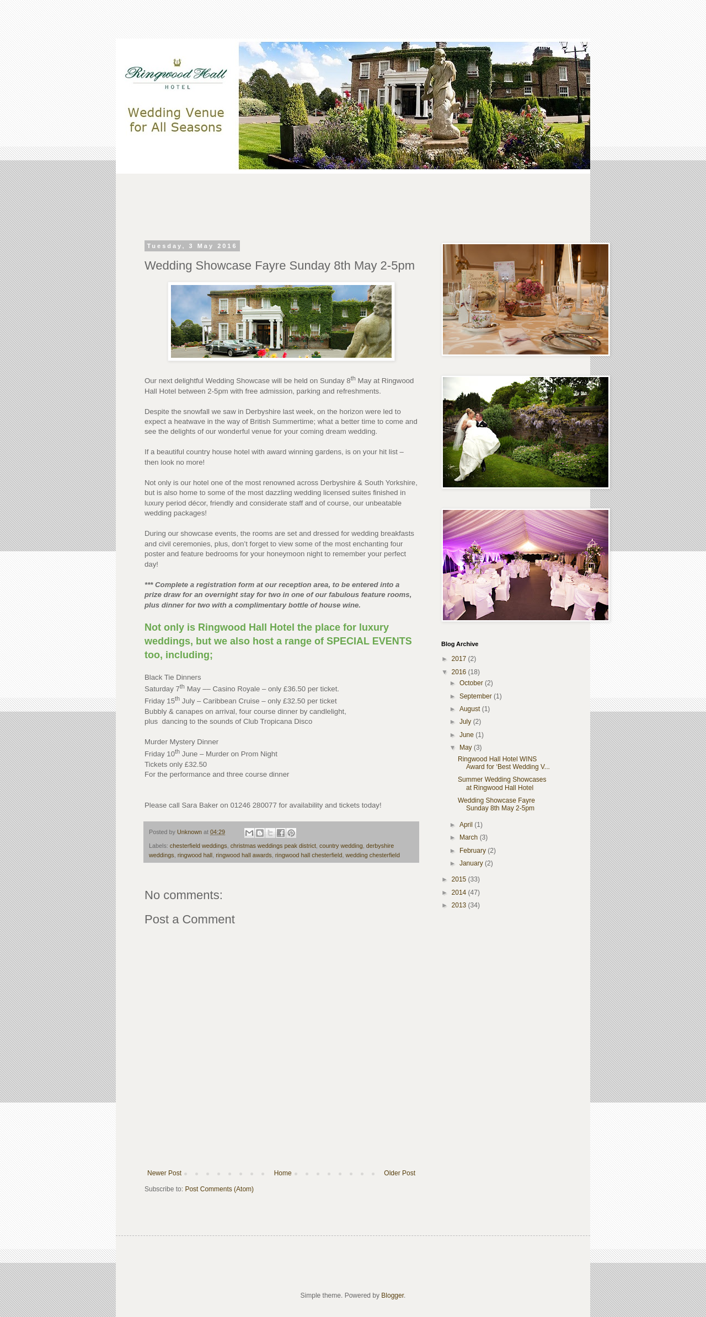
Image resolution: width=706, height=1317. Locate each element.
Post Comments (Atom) (219, 1189)
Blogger (392, 1295)
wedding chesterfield (373, 855)
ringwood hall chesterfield (309, 855)
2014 (460, 892)
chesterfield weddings (198, 845)
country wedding (341, 845)
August (470, 709)
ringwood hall (195, 855)
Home (283, 1173)
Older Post (399, 1173)
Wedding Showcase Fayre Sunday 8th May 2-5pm (496, 804)
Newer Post (164, 1173)
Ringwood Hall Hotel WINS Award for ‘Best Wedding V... (504, 763)
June (467, 735)
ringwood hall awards (243, 855)
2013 (460, 905)
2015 (460, 879)
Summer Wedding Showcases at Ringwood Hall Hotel (502, 783)
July (466, 721)
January (472, 863)
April (466, 825)
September (476, 696)
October (472, 683)
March (469, 837)
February (473, 850)
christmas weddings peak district (273, 845)
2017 (460, 659)
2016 (460, 672)
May (466, 747)
